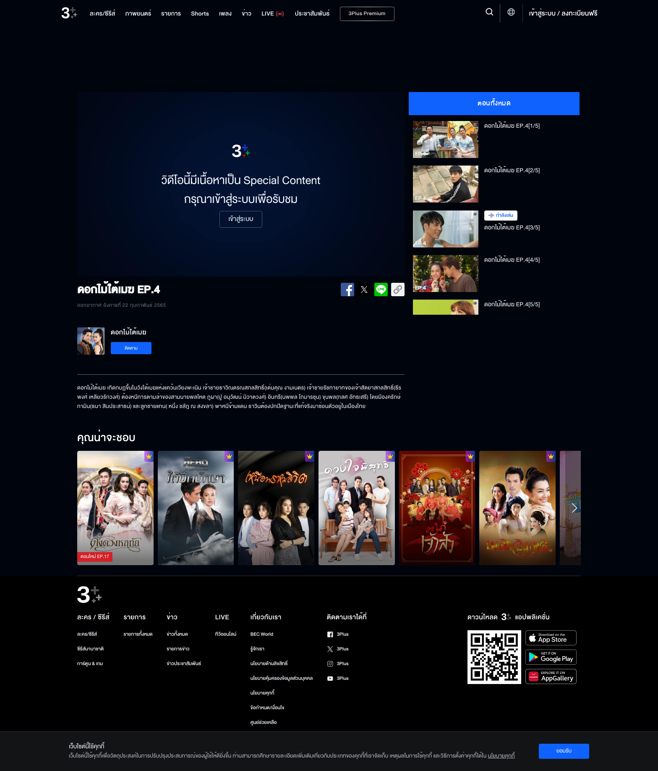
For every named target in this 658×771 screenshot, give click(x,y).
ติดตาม (131, 348)
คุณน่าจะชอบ (106, 438)
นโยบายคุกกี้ (262, 693)
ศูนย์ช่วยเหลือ (264, 722)
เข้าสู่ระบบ (240, 219)
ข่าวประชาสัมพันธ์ (184, 664)
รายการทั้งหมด (137, 634)
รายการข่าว (178, 649)
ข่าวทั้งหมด (177, 634)
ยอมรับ (564, 751)
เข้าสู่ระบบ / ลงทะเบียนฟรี (563, 13)
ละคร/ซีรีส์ (87, 634)
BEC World (262, 634)
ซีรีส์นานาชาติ (90, 649)
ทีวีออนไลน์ (225, 634)
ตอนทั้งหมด (494, 103)
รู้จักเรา (257, 649)
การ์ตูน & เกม (90, 664)
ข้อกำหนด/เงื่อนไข (268, 708)
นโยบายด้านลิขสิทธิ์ (269, 664)
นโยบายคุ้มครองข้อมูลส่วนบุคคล (282, 678)
